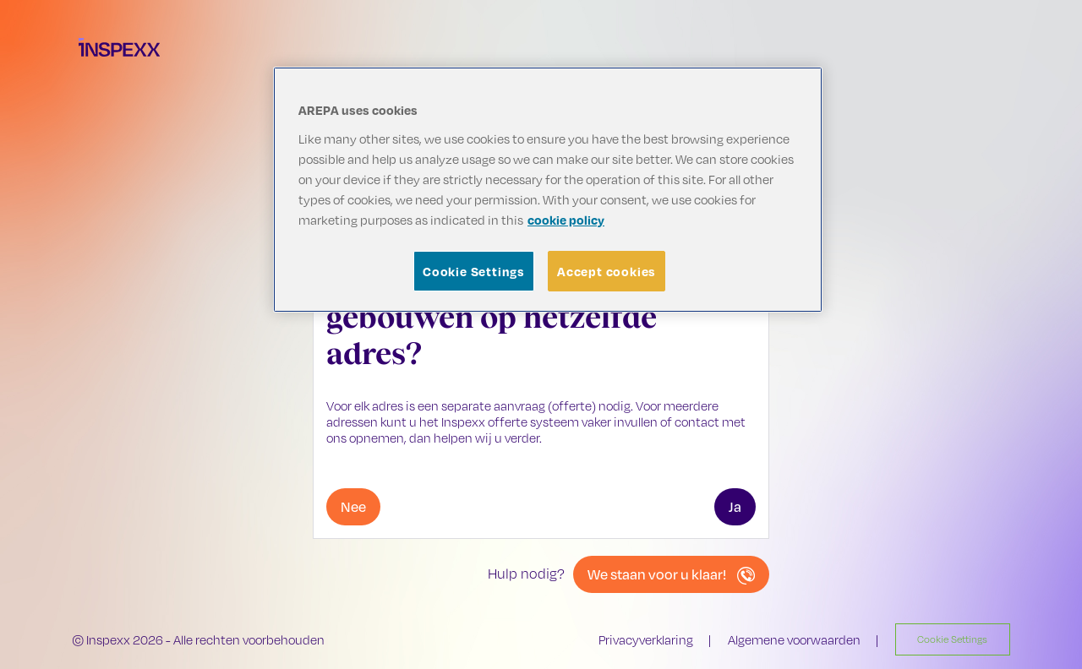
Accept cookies (606, 271)
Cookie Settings (474, 271)
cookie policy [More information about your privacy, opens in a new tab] (565, 219)
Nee (353, 506)
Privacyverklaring (645, 640)
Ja (735, 506)
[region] (547, 190)
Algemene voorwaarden (794, 640)
